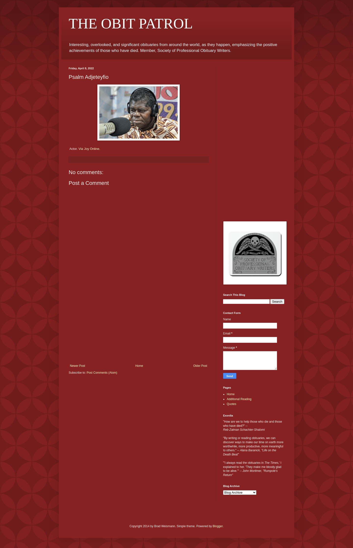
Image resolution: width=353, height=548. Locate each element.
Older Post (200, 366)
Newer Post (77, 366)
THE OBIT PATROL (131, 23)
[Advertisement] (138, 327)
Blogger (218, 526)
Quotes (231, 404)
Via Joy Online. (89, 149)
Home (139, 366)
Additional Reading (239, 399)
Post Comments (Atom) (102, 372)
